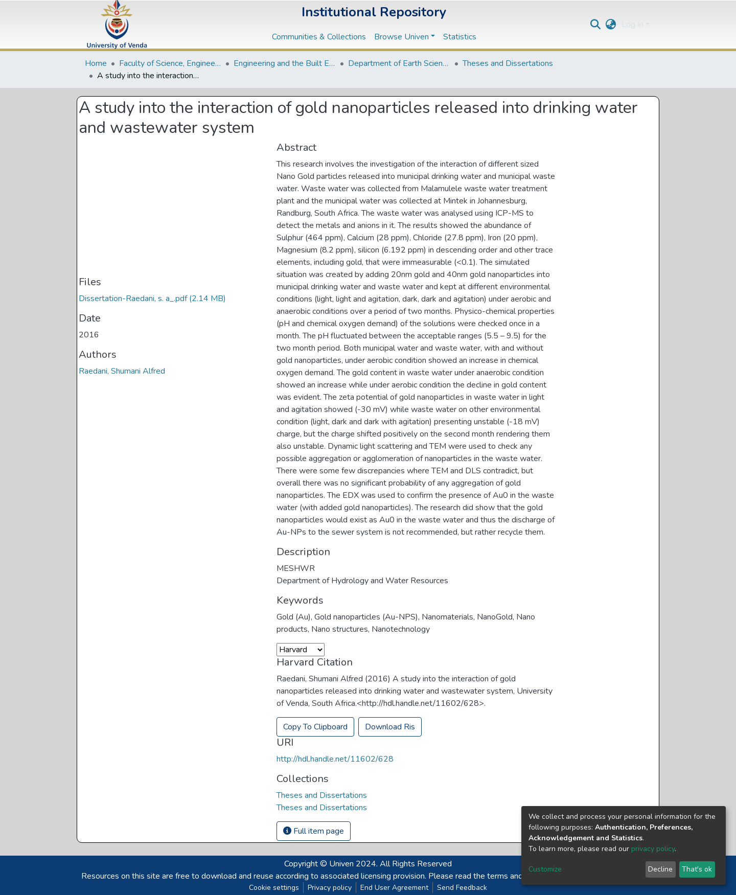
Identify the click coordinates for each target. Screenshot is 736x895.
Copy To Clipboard (315, 726)
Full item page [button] (313, 831)
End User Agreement (394, 887)
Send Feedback (462, 887)
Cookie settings (274, 887)
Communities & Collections (319, 36)
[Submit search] (596, 24)
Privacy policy (330, 887)
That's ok (697, 869)
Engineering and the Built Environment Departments (285, 63)
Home (96, 63)
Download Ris (390, 726)
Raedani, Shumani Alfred (122, 371)
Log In (632, 24)
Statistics (459, 36)
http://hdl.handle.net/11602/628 (335, 759)
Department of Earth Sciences (399, 63)
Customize (545, 869)
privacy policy (653, 849)
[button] (611, 24)
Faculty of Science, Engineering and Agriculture (170, 63)
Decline (660, 869)
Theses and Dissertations (508, 63)
